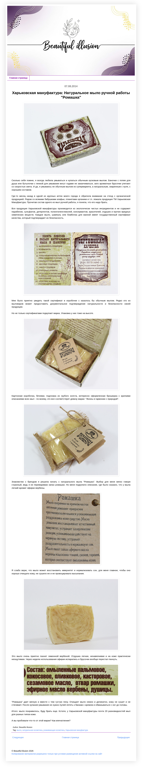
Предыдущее (123, 737)
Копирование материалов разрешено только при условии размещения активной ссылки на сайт (57, 754)
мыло (19, 730)
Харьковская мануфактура (76, 730)
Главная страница (18, 78)
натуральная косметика (32, 730)
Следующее (18, 737)
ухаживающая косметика (53, 730)
